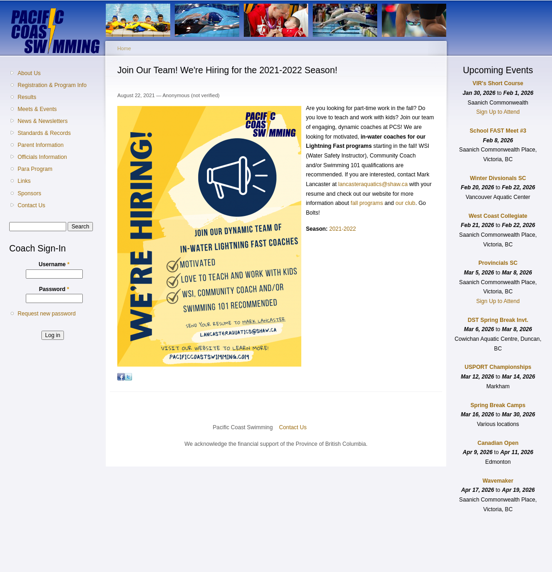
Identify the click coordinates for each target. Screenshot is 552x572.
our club (405, 203)
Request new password (46, 313)
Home (124, 48)
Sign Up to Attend (498, 112)
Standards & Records (44, 133)
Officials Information (42, 157)
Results (26, 97)
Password (54, 289)
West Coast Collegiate (498, 216)
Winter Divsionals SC (498, 178)
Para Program (34, 169)
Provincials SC (498, 263)
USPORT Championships (498, 367)
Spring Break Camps (498, 405)
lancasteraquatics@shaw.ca (373, 184)
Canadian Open (497, 443)
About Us (28, 73)
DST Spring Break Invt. (498, 320)
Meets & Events (37, 109)
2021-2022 (342, 229)
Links (23, 181)
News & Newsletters (42, 121)
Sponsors (29, 193)
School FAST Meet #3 (498, 131)
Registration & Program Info (51, 85)
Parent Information (40, 145)
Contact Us (31, 205)
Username (54, 264)
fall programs (367, 203)
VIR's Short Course (497, 83)
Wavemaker (498, 481)
